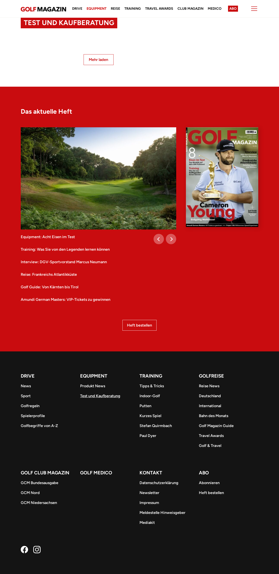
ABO (204, 473)
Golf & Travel (210, 445)
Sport (26, 396)
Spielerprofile (33, 415)
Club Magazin (190, 8)
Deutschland (210, 396)
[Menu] (254, 8)
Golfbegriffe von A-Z (39, 425)
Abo (233, 8)
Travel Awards (159, 8)
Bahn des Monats (213, 415)
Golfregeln (30, 405)
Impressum (149, 502)
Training (132, 8)
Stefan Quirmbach (156, 425)
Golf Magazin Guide (216, 425)
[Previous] (159, 239)
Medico (215, 8)
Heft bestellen (139, 325)
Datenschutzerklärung (159, 482)
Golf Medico (96, 473)
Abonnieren (209, 482)
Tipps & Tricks (152, 386)
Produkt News (92, 386)
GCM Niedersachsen (39, 502)
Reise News (209, 386)
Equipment (96, 8)
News (26, 386)
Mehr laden (98, 59)
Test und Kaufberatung (100, 396)
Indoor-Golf (150, 396)
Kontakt (151, 473)
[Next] (171, 239)
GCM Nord (30, 492)
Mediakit (147, 522)
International (210, 405)
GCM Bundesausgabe (39, 482)
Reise (115, 8)
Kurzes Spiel (150, 415)
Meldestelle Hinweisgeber (162, 512)
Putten (145, 405)
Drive (77, 8)
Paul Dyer (148, 435)
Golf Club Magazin (45, 473)
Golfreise (211, 376)
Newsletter (149, 492)
